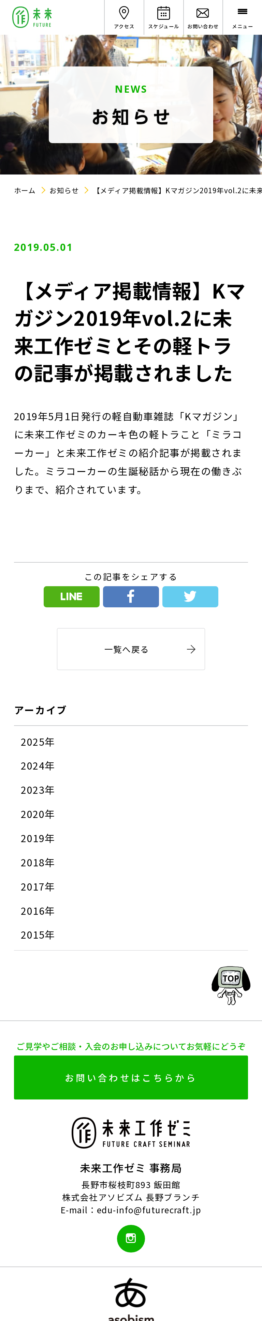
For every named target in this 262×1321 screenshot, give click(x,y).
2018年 (38, 862)
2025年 (38, 741)
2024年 (38, 765)
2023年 (38, 789)
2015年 (38, 934)
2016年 (38, 910)
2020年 (38, 814)
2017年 (38, 886)
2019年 (38, 838)
